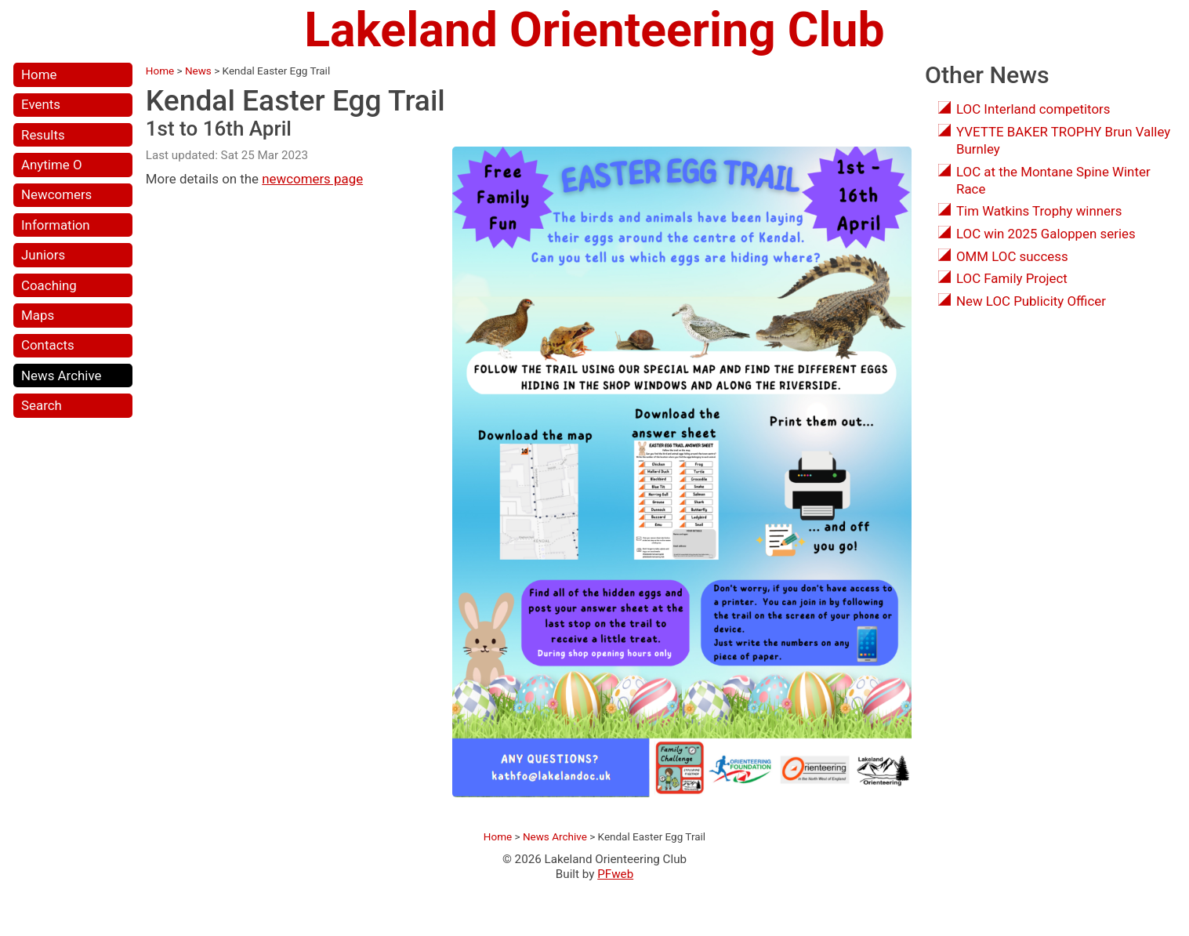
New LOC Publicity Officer (1031, 301)
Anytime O (51, 164)
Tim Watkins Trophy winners (1039, 211)
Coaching (49, 285)
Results (43, 135)
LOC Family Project (1012, 278)
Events (40, 104)
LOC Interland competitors (1033, 109)
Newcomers (56, 194)
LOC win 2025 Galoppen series (1046, 233)
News (198, 70)
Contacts (47, 345)
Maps (37, 315)
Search (41, 405)
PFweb (615, 874)
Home (38, 74)
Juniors (43, 255)
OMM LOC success (1012, 256)
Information (55, 225)
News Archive (61, 375)
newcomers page (312, 179)
